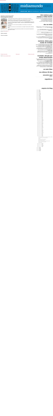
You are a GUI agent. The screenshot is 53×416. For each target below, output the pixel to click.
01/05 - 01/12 (40, 146)
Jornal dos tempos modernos (7, 16)
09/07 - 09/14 (40, 112)
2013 (38, 147)
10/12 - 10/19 (40, 109)
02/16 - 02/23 (40, 135)
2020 (38, 94)
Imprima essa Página (3, 0)
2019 (38, 95)
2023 (38, 92)
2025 (38, 90)
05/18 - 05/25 (40, 125)
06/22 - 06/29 (40, 121)
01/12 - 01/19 (40, 145)
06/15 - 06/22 (40, 122)
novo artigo (43, 27)
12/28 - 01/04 (40, 100)
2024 (38, 91)
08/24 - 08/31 (40, 114)
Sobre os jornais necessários (42, 141)
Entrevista (37, 36)
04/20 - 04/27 (40, 128)
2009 (38, 150)
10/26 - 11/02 (40, 107)
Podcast (39, 29)
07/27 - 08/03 (40, 117)
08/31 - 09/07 (40, 113)
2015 (38, 98)
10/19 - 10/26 (40, 108)
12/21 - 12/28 (40, 101)
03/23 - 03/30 (40, 131)
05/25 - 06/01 (40, 124)
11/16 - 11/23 (40, 105)
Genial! (39, 138)
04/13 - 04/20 (40, 129)
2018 (38, 96)
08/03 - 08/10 (40, 116)
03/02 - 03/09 (40, 133)
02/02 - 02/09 (40, 143)
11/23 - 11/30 (40, 104)
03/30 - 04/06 (40, 130)
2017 (38, 97)
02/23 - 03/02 (40, 134)
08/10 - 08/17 (40, 115)
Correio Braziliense (6, 31)
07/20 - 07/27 (40, 118)
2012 (38, 148)
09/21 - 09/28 (40, 111)
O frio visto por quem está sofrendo (43, 137)
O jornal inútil (40, 142)
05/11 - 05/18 (40, 126)
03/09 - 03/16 (40, 132)
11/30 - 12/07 (40, 103)
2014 (38, 99)
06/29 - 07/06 (40, 120)
